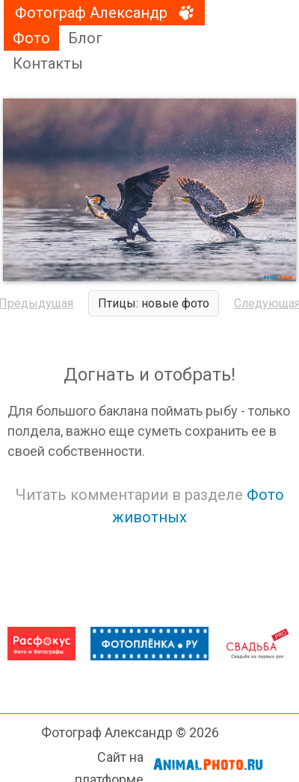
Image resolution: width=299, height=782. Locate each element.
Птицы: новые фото (153, 303)
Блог (85, 38)
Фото (31, 38)
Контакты (48, 63)
